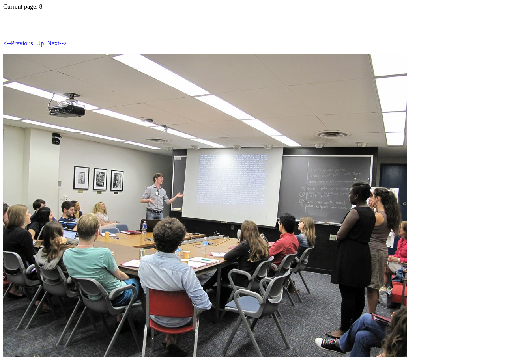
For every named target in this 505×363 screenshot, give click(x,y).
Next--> (57, 43)
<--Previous (18, 43)
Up (40, 43)
